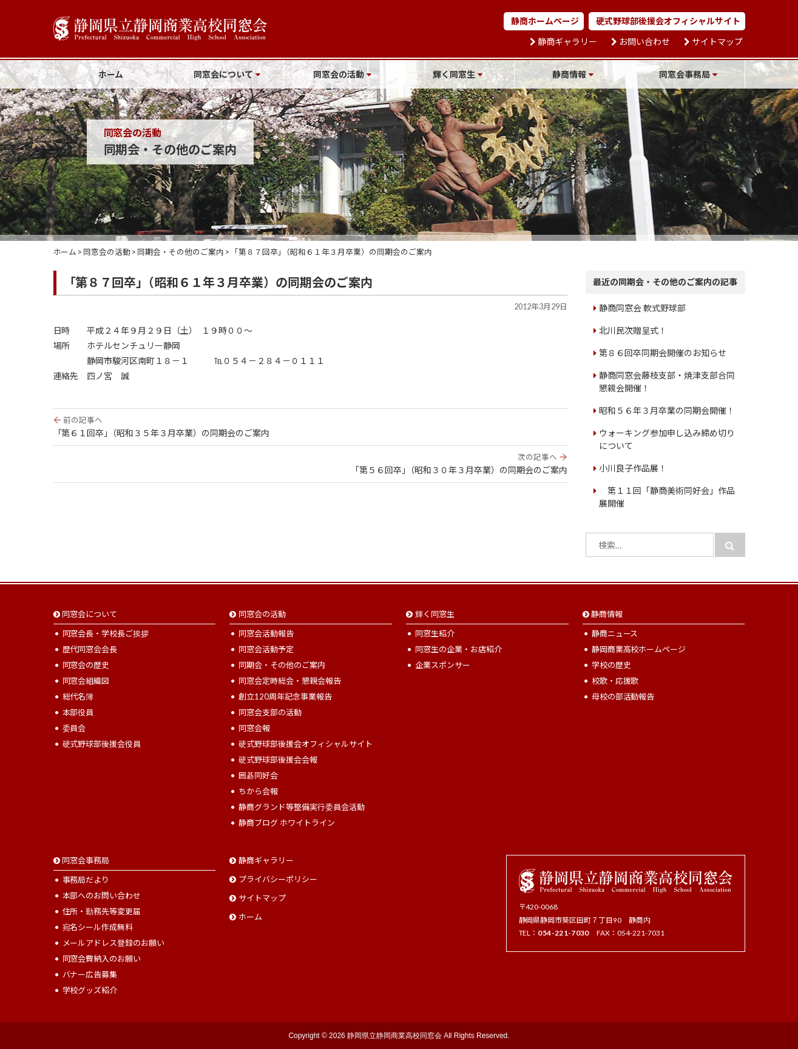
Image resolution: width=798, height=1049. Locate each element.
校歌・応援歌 (615, 681)
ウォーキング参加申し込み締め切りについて (667, 439)
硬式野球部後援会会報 (277, 759)
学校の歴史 (611, 665)
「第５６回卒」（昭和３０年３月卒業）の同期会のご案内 (310, 463)
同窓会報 (254, 728)
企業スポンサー (442, 665)
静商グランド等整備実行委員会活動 (301, 807)
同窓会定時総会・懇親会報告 (289, 681)
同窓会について (223, 74)
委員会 (74, 728)
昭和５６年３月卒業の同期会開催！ (667, 410)
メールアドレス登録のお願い (114, 943)
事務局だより (86, 880)
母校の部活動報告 (623, 696)
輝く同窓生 (454, 74)
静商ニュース (615, 633)
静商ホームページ (545, 21)
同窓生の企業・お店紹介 (458, 649)
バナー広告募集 (90, 974)
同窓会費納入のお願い (102, 958)
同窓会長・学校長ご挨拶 (106, 633)
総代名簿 (78, 696)
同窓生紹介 (435, 633)
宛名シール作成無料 (98, 927)
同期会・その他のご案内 (281, 665)
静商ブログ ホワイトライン (286, 823)
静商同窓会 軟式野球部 (642, 308)
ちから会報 (258, 791)
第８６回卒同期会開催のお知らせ (662, 353)
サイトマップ (717, 42)
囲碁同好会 (258, 775)
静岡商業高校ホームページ (639, 649)
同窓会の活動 (338, 74)
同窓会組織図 (86, 681)
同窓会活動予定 (266, 649)
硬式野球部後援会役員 (102, 744)
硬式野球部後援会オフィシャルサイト (668, 21)
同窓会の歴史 (86, 665)
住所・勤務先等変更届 (102, 911)
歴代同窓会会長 (90, 649)
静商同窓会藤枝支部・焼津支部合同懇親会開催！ (667, 381)
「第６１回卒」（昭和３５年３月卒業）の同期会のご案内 (310, 426)
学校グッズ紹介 (90, 990)
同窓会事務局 (684, 74)
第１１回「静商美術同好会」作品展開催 (667, 496)
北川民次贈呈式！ (633, 330)
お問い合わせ (644, 42)
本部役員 (78, 712)
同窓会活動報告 (266, 633)
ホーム (111, 74)
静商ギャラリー (567, 42)
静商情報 (569, 74)
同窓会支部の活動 (270, 712)
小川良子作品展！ (633, 468)
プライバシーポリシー (277, 879)
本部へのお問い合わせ (102, 895)
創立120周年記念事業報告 (285, 696)
